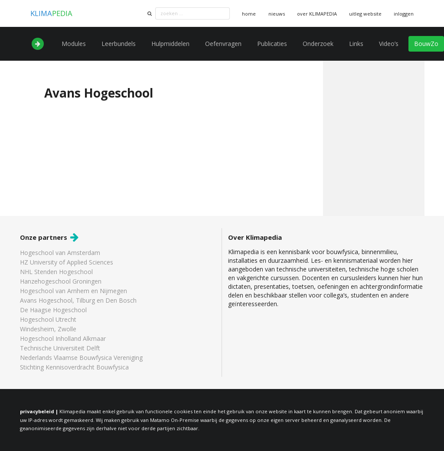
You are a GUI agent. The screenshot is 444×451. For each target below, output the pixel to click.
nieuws (276, 13)
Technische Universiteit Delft (60, 348)
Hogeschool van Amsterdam (60, 253)
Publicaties (272, 43)
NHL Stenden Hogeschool (56, 272)
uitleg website (365, 13)
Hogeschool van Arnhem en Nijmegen (73, 291)
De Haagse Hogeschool (53, 310)
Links (356, 43)
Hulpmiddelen (170, 43)
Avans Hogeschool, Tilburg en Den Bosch (78, 300)
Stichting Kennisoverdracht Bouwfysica (74, 367)
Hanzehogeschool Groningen (60, 281)
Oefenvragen (223, 43)
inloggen (404, 13)
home (249, 13)
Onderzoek (318, 43)
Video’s (388, 43)
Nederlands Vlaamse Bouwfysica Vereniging (81, 357)
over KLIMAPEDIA (317, 13)
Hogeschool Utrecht (48, 319)
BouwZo (426, 43)
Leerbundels (118, 43)
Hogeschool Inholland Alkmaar (63, 338)
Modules (74, 43)
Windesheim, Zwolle (48, 329)
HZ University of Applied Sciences (66, 262)
